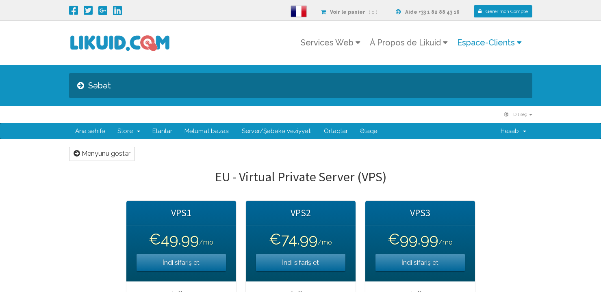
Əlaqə (369, 131)
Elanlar (162, 131)
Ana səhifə (90, 131)
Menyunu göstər (102, 153)
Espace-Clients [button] (489, 42)
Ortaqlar (336, 131)
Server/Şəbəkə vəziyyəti (277, 131)
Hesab (513, 131)
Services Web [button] (330, 42)
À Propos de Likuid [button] (408, 42)
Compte (503, 11)
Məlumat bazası (207, 131)
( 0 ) (349, 12)
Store (128, 131)
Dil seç (518, 114)
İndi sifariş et (181, 262)
